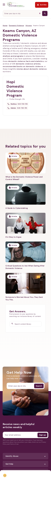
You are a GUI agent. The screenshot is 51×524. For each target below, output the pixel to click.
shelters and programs (13, 56)
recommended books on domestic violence (23, 66)
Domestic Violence (16, 25)
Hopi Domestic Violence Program (15, 88)
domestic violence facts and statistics (26, 61)
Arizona (29, 25)
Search (39, 386)
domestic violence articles (28, 64)
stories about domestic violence (32, 69)
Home (5, 25)
